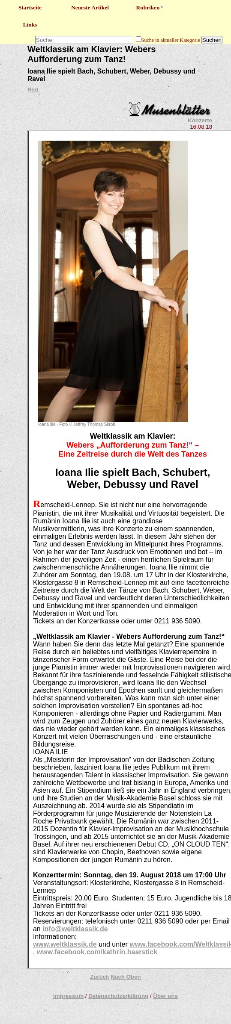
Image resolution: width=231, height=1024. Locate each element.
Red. (33, 89)
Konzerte (200, 120)
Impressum (68, 996)
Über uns (165, 996)
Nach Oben (126, 977)
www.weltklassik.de (65, 944)
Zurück (99, 977)
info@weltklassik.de (75, 929)
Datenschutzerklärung (118, 996)
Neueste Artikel (90, 7)
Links (30, 24)
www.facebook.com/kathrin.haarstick (97, 952)
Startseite (30, 7)
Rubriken (150, 7)
